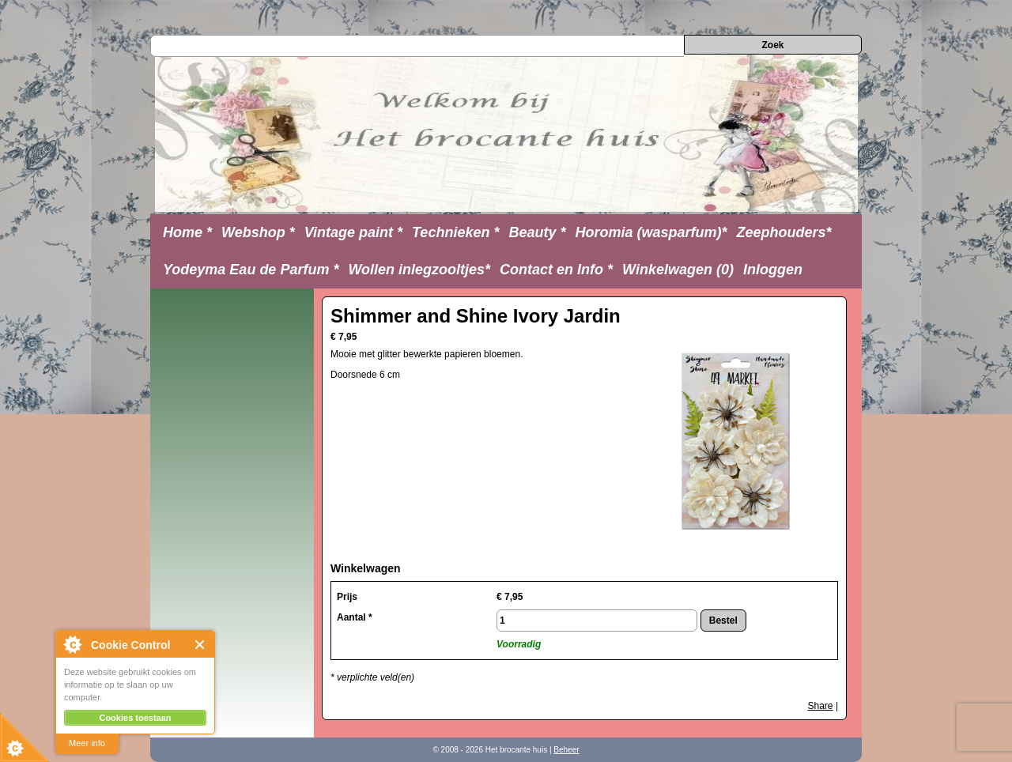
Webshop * (258, 232)
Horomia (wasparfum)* (651, 232)
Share (820, 705)
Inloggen (772, 269)
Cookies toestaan (135, 717)
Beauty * (536, 232)
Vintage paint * (353, 232)
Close (200, 644)
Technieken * (455, 232)
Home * (187, 232)
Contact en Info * (556, 269)
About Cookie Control (72, 644)
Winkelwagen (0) (678, 269)
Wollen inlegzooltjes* (419, 269)
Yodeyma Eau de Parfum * (250, 269)
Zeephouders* (784, 232)
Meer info (87, 743)
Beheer (566, 749)
